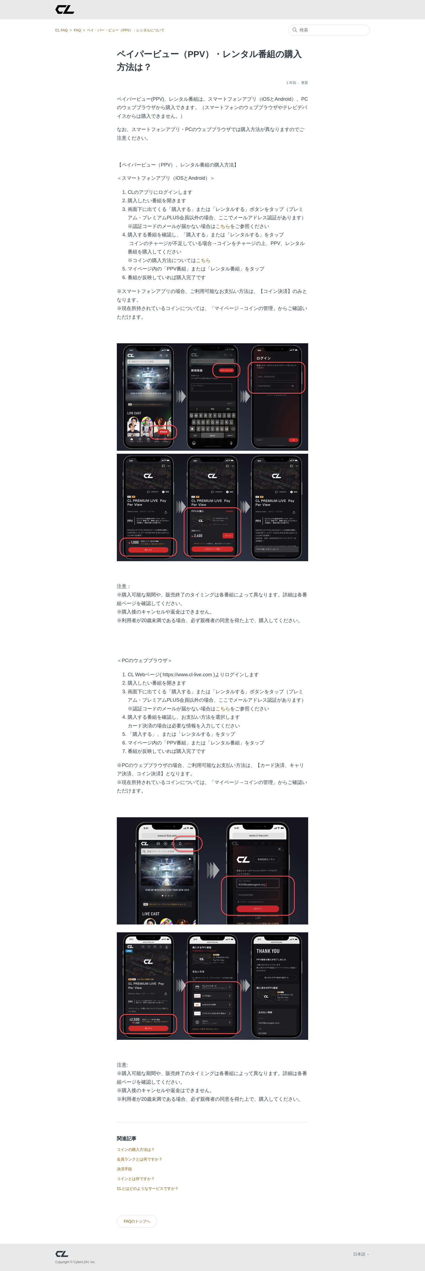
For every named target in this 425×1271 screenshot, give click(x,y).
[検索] (329, 30)
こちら (222, 226)
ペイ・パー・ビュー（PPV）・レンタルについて (126, 30)
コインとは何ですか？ (136, 1179)
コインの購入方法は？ (136, 1149)
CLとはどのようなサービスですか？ (148, 1188)
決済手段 (124, 1169)
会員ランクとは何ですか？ (139, 1159)
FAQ (77, 30)
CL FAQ (61, 30)
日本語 (361, 1254)
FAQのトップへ (137, 1221)
